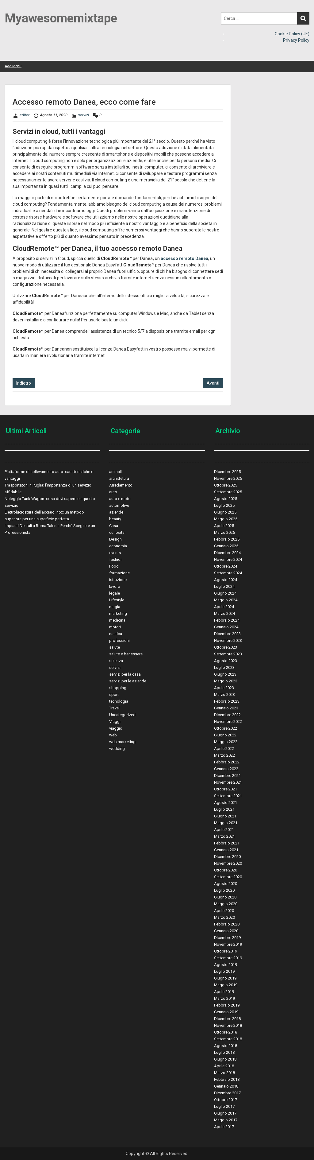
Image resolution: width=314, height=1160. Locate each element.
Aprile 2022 (224, 748)
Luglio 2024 (224, 586)
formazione (119, 573)
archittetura (119, 478)
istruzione (118, 579)
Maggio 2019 (225, 985)
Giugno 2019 (225, 978)
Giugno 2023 (225, 674)
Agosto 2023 (225, 660)
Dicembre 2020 (227, 856)
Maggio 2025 (225, 519)
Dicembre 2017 (227, 1093)
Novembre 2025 (228, 478)
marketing (118, 613)
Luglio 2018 (224, 1052)
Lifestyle (116, 600)
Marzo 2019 (224, 998)
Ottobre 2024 (225, 566)
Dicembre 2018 (227, 1018)
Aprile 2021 (224, 829)
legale (114, 593)
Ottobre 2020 (225, 870)
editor (24, 115)
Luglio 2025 (224, 505)
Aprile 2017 (224, 1126)
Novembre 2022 (228, 721)
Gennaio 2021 (226, 850)
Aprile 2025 (224, 525)
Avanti (213, 383)
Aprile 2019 (224, 991)
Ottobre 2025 (225, 485)
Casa (113, 525)
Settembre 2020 (228, 877)
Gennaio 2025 (226, 546)
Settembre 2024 (228, 573)
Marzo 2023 (224, 694)
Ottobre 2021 (225, 789)
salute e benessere (126, 654)
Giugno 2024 (225, 593)
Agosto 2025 (225, 498)
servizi (83, 115)
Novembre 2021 (228, 782)
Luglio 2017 (224, 1106)
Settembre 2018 (228, 1039)
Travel (114, 708)
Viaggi (115, 721)
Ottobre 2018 (225, 1032)
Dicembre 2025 (227, 471)
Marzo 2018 (224, 1072)
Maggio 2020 (225, 904)
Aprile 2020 (224, 910)
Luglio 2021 (224, 809)
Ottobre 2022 (225, 728)
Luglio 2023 (224, 667)
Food (114, 566)
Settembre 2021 (228, 795)
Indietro (23, 383)
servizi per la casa (125, 674)
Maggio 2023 (225, 681)
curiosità (116, 532)
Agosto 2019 (225, 964)
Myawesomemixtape (61, 18)
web (113, 735)
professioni (119, 640)
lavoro (114, 586)
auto (113, 492)
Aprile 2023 (224, 687)
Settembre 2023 (228, 654)
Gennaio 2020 (226, 931)
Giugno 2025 (225, 512)
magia (114, 606)
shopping (117, 687)
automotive (119, 505)
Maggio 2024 (225, 600)
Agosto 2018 (225, 1045)
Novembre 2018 (228, 1025)
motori (115, 627)
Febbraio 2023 (226, 701)
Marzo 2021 (224, 836)
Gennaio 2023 (226, 708)
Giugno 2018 (225, 1059)
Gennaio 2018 (226, 1086)
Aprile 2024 (224, 606)
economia (118, 546)
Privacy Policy (296, 40)
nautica (115, 633)
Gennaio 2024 (226, 627)
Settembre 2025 (228, 492)
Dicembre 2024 (227, 552)
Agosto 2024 (225, 579)
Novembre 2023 (228, 640)
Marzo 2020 (224, 917)
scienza (116, 660)
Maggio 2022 (225, 741)
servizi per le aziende (127, 681)
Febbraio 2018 (226, 1079)
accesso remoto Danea (184, 258)
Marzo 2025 (224, 532)
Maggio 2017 (225, 1120)
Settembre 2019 (228, 958)
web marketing (122, 741)
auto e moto (120, 498)
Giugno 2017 (225, 1113)
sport (114, 694)
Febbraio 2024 (226, 620)
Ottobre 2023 (225, 647)
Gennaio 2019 (226, 1012)
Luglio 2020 (224, 890)
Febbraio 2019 (226, 1005)
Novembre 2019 (228, 944)
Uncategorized (122, 714)
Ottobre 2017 (225, 1099)
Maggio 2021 (225, 823)
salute (114, 647)
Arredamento (120, 485)
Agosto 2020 (225, 883)
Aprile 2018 (224, 1066)
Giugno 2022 (225, 735)
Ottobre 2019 (225, 951)
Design (115, 539)
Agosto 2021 (225, 802)
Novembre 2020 (228, 863)
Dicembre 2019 (227, 937)
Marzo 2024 (224, 613)
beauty (115, 519)
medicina (117, 620)
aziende (116, 512)
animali (115, 471)
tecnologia (118, 701)
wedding (117, 748)
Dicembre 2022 (227, 714)
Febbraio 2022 (226, 762)
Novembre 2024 (228, 559)
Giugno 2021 (225, 816)
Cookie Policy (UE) (292, 33)
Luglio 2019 (224, 971)
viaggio (115, 728)
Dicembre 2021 (227, 775)
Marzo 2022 (224, 755)
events (115, 552)
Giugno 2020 (225, 897)
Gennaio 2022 (226, 768)
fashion (116, 559)
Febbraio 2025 (226, 539)
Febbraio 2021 (226, 843)
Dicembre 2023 (227, 633)
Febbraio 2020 (226, 924)
